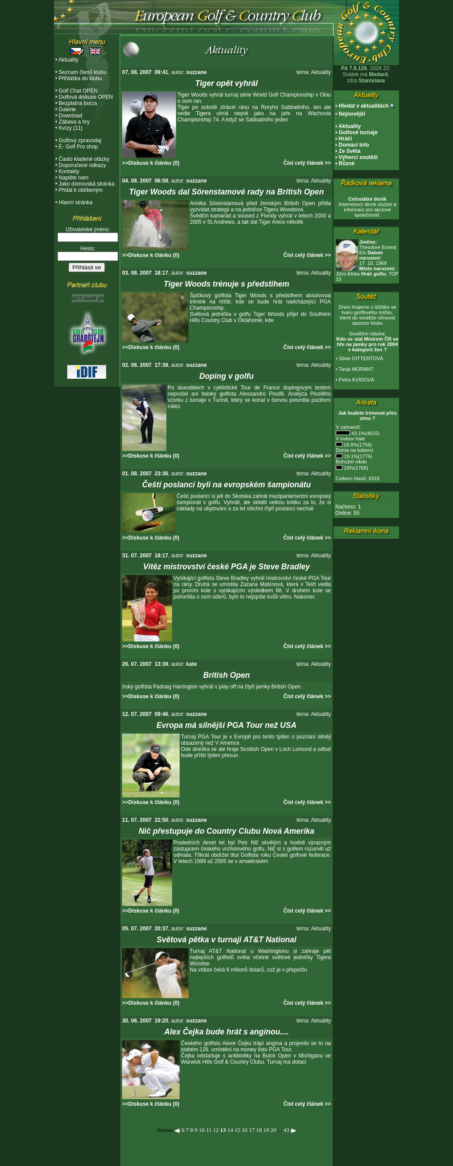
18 (259, 1130)
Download (70, 116)
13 (223, 1130)
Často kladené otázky (84, 159)
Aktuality (68, 60)
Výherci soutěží (358, 157)
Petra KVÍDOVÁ (356, 379)
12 (216, 1130)
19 (266, 1130)
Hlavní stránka (76, 202)
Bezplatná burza (78, 103)
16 (244, 1130)
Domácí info (354, 145)
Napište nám (73, 178)
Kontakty (69, 171)
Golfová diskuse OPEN (86, 97)
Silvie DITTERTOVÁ (361, 358)
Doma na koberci (354, 450)
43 (286, 1130)
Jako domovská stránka (87, 184)
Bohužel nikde (351, 461)
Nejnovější (352, 114)
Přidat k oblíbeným (81, 190)
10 (201, 1130)
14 (230, 1130)
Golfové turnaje (358, 132)
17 (252, 1130)
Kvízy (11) (71, 128)
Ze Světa (350, 151)
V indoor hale (350, 438)
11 (209, 1130)
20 (273, 1130)
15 (237, 1130)
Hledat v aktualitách (364, 106)
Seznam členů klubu (83, 72)
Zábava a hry (74, 122)
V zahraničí (348, 427)
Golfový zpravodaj (80, 140)
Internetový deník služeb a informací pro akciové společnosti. (367, 207)
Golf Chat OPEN (78, 91)
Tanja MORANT (356, 369)
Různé (347, 163)
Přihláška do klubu (80, 78)
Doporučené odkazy (82, 165)
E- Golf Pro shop (78, 147)
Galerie (67, 109)
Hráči (345, 139)
